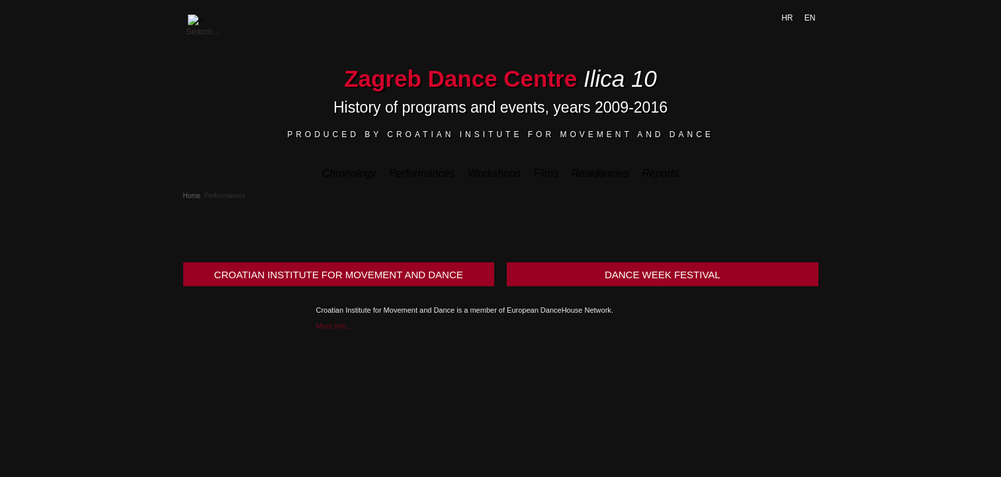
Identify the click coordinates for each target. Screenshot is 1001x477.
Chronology (349, 173)
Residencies (600, 173)
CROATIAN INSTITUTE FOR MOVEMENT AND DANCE (338, 274)
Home (192, 195)
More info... (334, 326)
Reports (660, 173)
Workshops (494, 173)
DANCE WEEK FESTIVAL (662, 274)
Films (545, 173)
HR (788, 18)
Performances (422, 173)
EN (810, 18)
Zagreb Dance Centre (460, 78)
